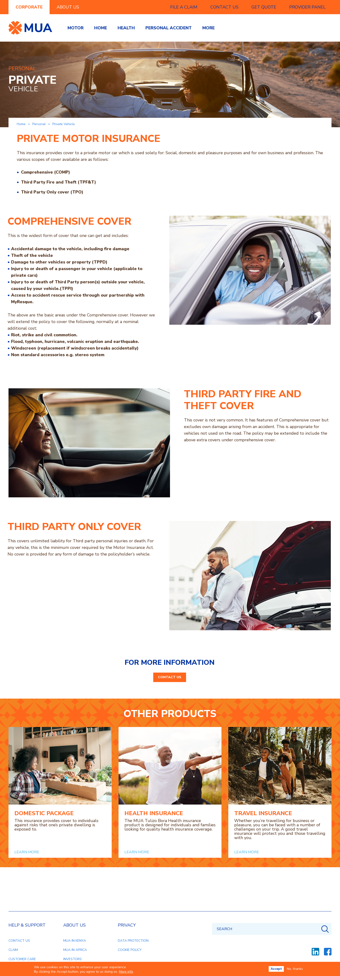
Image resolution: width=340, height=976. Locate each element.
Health (126, 28)
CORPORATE (29, 7)
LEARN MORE (26, 852)
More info (126, 972)
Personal (39, 124)
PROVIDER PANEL (307, 7)
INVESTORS (72, 959)
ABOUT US (68, 7)
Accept (276, 969)
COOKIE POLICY (130, 950)
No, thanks (295, 969)
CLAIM (13, 950)
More (208, 28)
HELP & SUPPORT (27, 925)
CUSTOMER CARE (22, 959)
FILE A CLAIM (183, 7)
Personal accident (168, 28)
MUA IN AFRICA (75, 950)
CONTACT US (224, 7)
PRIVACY (127, 925)
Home (100, 28)
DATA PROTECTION (133, 940)
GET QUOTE (263, 7)
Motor (76, 28)
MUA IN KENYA (74, 940)
